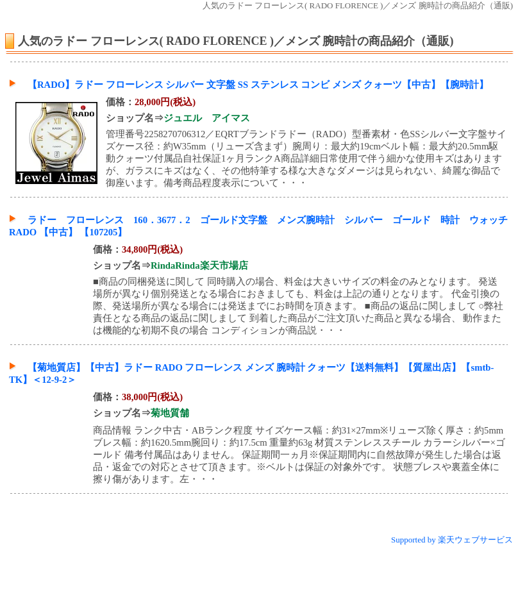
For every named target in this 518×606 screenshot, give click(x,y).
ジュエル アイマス (206, 118)
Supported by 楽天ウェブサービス (452, 539)
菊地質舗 (170, 413)
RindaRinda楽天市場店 (199, 265)
